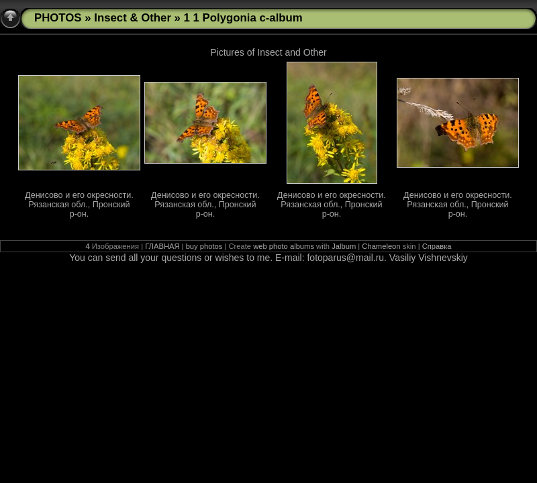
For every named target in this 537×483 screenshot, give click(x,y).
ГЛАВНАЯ (162, 246)
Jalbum (344, 246)
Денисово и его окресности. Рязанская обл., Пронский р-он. (79, 205)
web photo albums (283, 246)
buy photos (204, 246)
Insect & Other (132, 17)
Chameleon (381, 246)
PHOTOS (58, 17)
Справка (437, 246)
